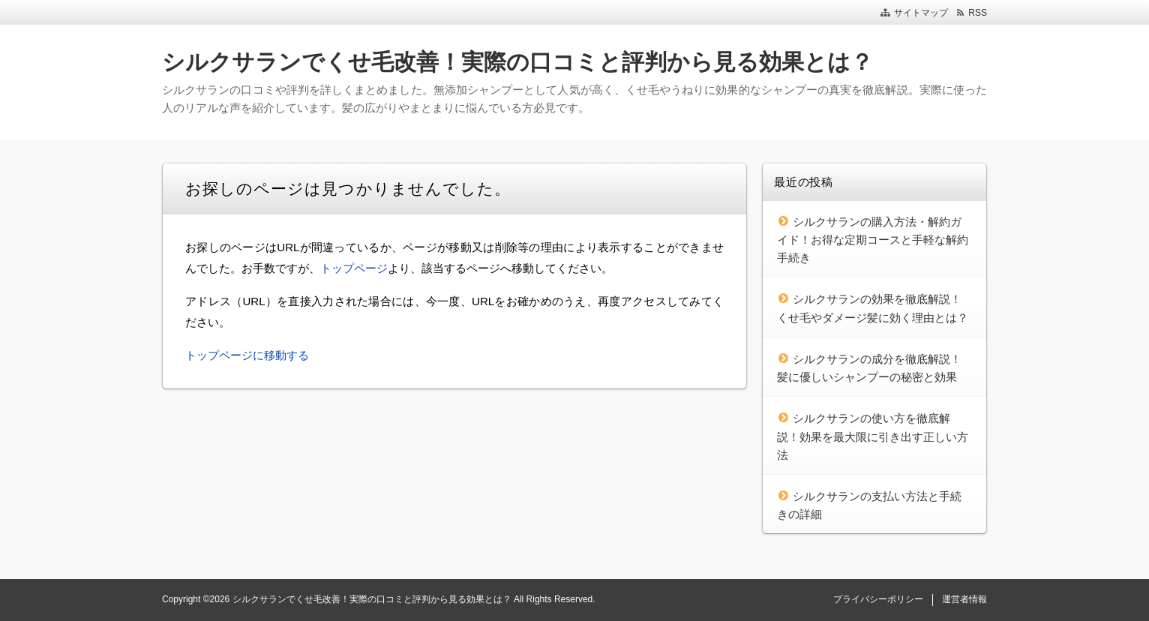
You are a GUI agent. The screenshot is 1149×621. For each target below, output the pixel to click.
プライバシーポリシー (878, 599)
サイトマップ (921, 13)
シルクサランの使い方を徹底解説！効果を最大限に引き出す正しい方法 (872, 436)
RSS (977, 13)
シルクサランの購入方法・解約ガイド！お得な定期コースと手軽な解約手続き (872, 240)
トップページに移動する (247, 355)
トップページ (354, 268)
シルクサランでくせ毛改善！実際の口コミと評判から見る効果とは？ (517, 62)
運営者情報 (964, 599)
